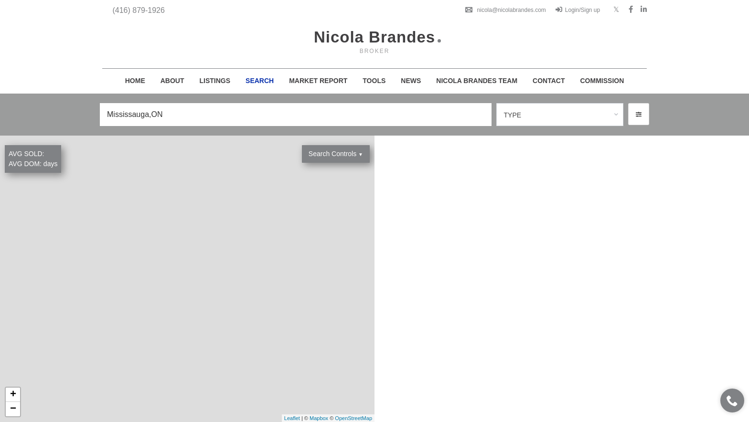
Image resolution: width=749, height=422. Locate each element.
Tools (374, 80)
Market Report (318, 80)
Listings (215, 80)
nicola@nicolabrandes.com (505, 10)
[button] (638, 114)
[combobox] (560, 114)
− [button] (13, 409)
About (172, 80)
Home (135, 80)
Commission (602, 80)
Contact (549, 80)
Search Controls (336, 154)
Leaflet (292, 418)
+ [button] (13, 395)
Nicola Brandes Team (476, 80)
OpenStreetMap (353, 418)
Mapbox (319, 418)
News (411, 80)
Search (260, 80)
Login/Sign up (578, 10)
